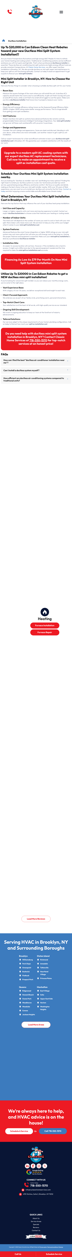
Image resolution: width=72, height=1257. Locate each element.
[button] (61, 12)
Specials (36, 1224)
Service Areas (36, 1221)
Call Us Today (34, 1183)
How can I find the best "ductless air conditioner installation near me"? (34, 361)
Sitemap (61, 1247)
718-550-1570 (38, 340)
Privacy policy (43, 1247)
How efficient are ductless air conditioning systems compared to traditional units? (33, 379)
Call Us (18, 1254)
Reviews (36, 1227)
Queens (22, 987)
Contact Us (36, 1230)
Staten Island (43, 956)
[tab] (36, 361)
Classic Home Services (36, 67)
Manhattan (42, 987)
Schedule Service (54, 1254)
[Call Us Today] (26, 1184)
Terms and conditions (52, 1247)
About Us (36, 1218)
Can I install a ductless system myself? (21, 370)
